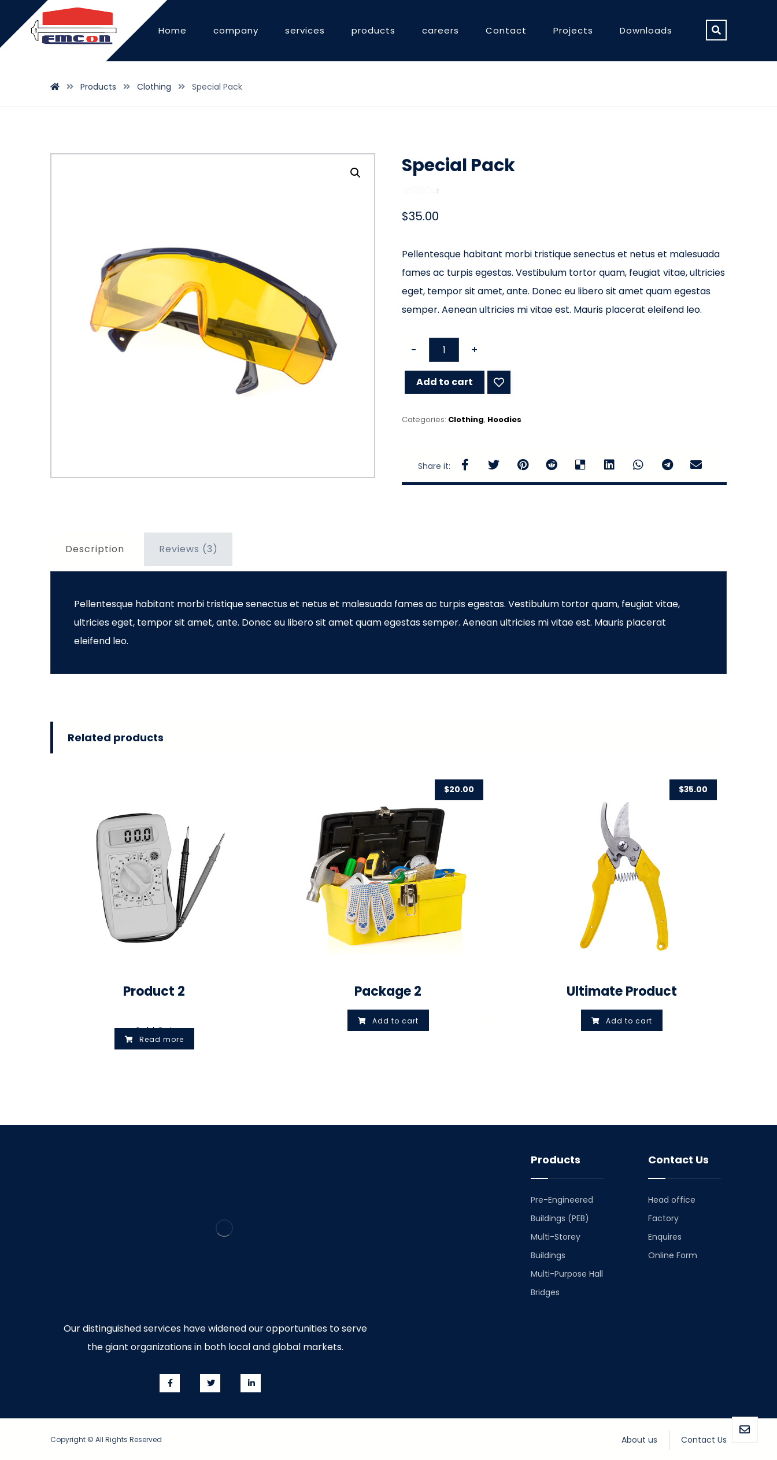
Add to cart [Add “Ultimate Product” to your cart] (629, 1021)
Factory (663, 1218)
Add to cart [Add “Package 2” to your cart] (395, 1021)
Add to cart (444, 382)
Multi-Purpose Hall (567, 1274)
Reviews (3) (188, 549)
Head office (671, 1200)
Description (94, 549)
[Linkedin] (250, 1383)
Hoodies (504, 419)
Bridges (545, 1292)
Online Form (672, 1255)
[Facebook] (170, 1383)
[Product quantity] (444, 350)
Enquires (665, 1237)
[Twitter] (210, 1383)
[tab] (94, 549)
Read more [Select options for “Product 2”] (161, 1039)
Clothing (466, 419)
